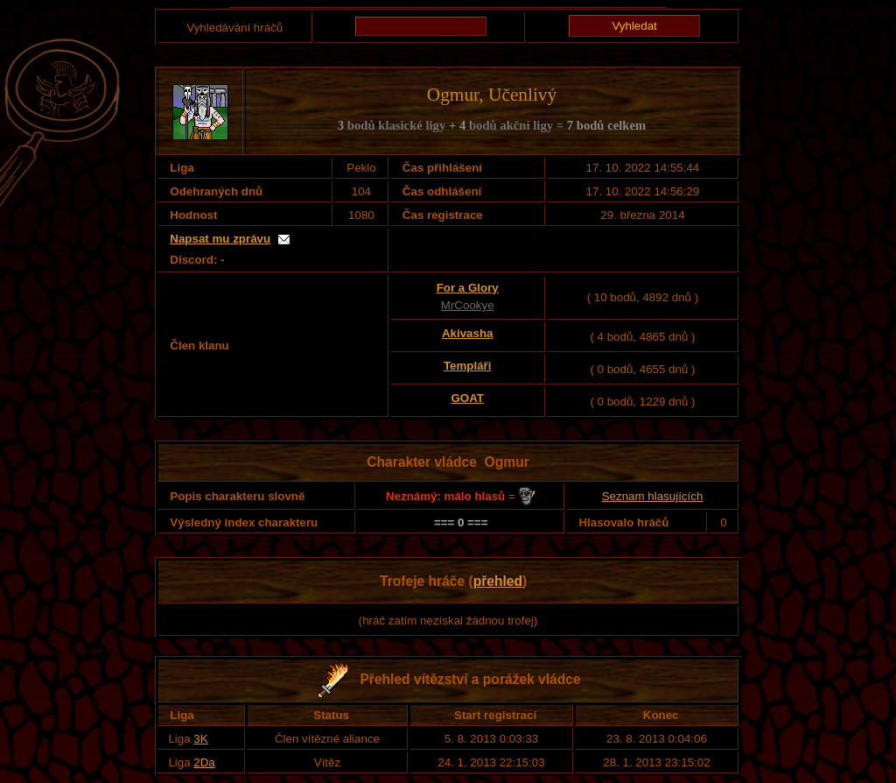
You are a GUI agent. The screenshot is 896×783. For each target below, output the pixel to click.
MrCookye (467, 305)
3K (200, 738)
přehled (497, 581)
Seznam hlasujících (653, 496)
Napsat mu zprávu (220, 238)
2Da (203, 762)
